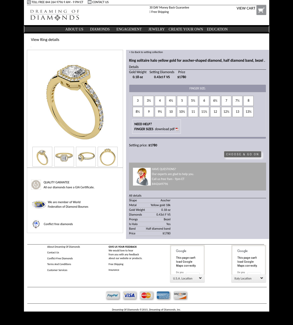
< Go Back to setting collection (146, 52)
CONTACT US (98, 2)
